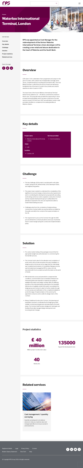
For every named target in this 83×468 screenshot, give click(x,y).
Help (30, 452)
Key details (5, 44)
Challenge (5, 47)
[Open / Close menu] (79, 3)
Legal (16, 448)
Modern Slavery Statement (9, 452)
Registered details (7, 448)
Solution (4, 51)
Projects (4, 14)
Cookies (34, 448)
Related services (7, 57)
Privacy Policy (25, 448)
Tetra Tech (23, 452)
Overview (5, 41)
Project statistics (7, 54)
